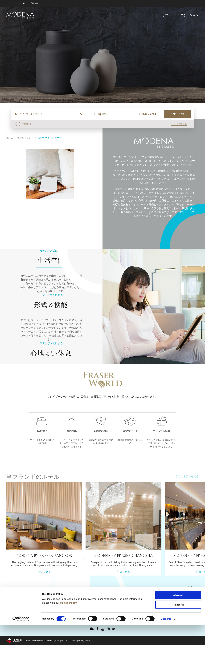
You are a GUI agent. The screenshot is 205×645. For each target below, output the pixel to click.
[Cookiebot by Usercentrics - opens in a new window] (21, 600)
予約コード (27, 124)
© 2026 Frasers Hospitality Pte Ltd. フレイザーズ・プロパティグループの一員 (57, 641)
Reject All (178, 586)
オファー (168, 15)
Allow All (178, 577)
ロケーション (189, 15)
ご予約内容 (33, 3)
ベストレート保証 (179, 124)
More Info (166, 600)
